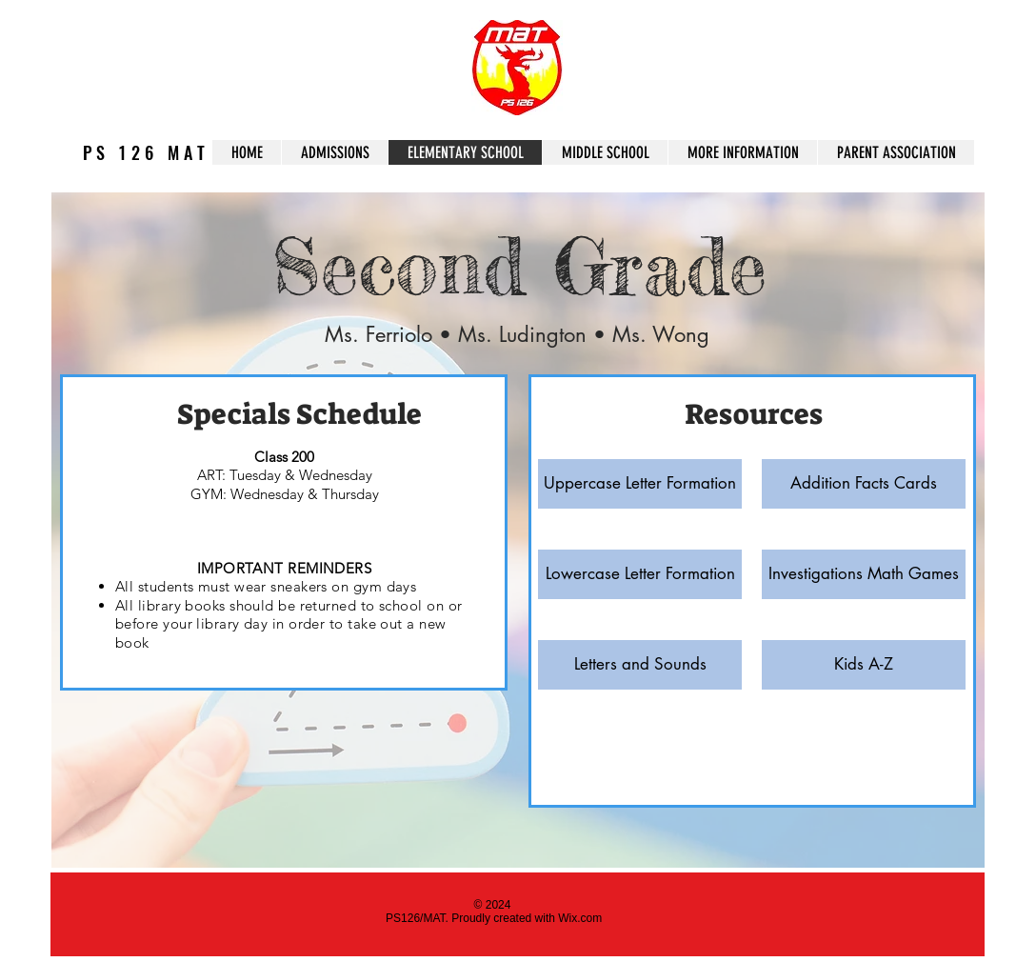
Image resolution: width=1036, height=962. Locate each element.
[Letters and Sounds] (640, 665)
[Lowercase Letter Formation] (640, 574)
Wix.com (580, 918)
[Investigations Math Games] (864, 574)
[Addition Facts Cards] (864, 484)
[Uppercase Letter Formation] (640, 484)
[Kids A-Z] (864, 665)
